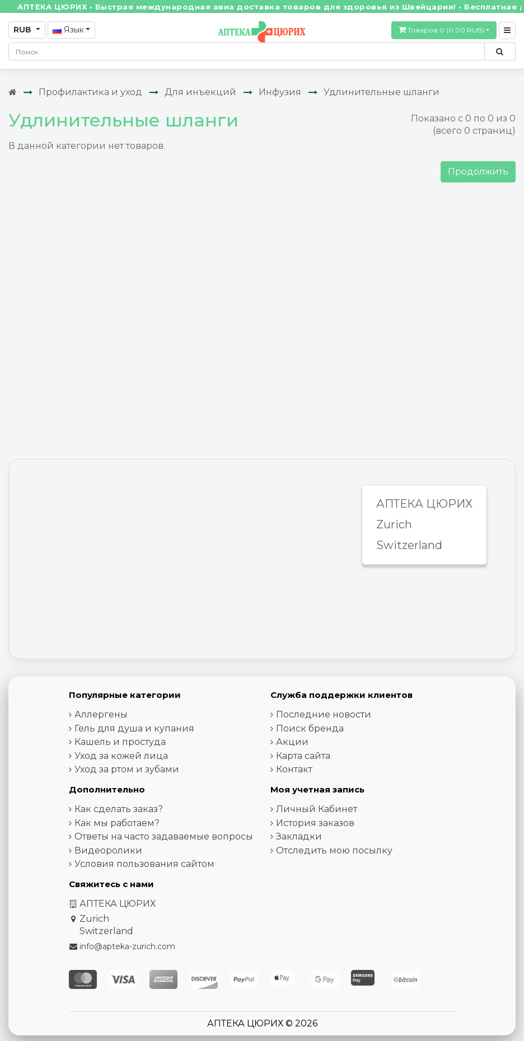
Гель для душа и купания (134, 728)
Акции (292, 742)
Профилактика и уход (90, 92)
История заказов (315, 823)
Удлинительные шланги (381, 92)
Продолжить (478, 171)
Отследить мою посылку (334, 850)
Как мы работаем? (117, 823)
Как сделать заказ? (118, 809)
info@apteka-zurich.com (127, 946)
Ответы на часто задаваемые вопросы (163, 836)
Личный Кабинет (316, 809)
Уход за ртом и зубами (126, 769)
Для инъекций (200, 92)
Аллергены (101, 714)
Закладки (299, 836)
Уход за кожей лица (121, 756)
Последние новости (323, 714)
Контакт (294, 769)
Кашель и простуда (120, 742)
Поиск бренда (310, 728)
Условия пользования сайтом (144, 864)
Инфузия (280, 92)
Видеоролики (108, 850)
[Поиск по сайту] (499, 51)
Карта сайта (303, 756)
